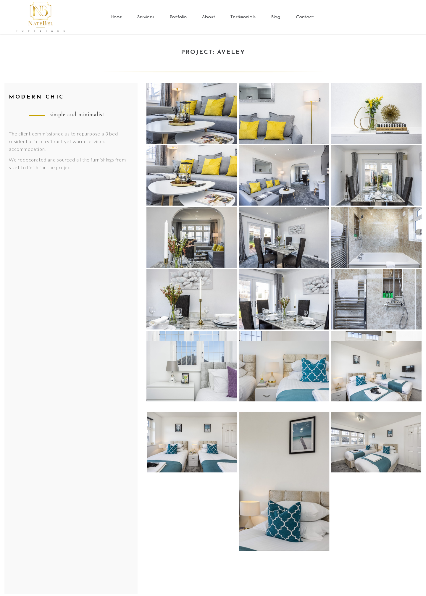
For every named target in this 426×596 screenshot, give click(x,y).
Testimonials (64, 483)
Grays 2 (142, 513)
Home (57, 442)
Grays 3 (142, 473)
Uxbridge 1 (146, 503)
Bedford (143, 442)
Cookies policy (67, 513)
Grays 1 (142, 453)
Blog (55, 503)
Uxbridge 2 (146, 533)
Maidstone (146, 523)
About (57, 473)
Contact (59, 493)
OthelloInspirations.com (356, 588)
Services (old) (65, 453)
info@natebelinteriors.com (340, 445)
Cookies (180, 580)
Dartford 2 (146, 493)
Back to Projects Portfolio (213, 375)
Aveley (141, 463)
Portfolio (60, 463)
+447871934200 (333, 437)
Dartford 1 (146, 483)
